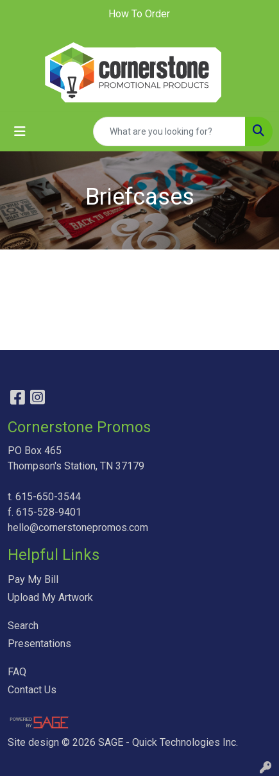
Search (23, 626)
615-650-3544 (48, 497)
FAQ (17, 672)
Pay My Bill (33, 579)
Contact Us (32, 690)
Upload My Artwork (50, 597)
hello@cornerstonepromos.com (78, 527)
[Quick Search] (169, 131)
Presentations (39, 643)
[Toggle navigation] (19, 131)
